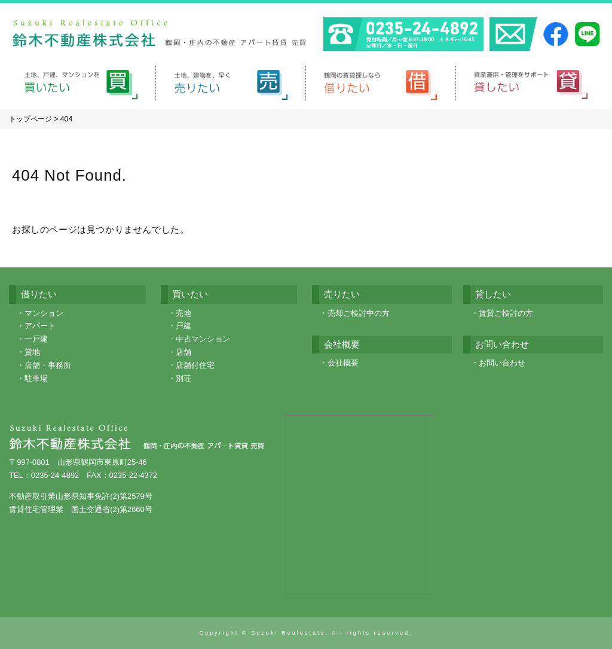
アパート (40, 325)
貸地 (32, 352)
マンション (44, 313)
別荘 (183, 378)
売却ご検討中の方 (359, 313)
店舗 (183, 352)
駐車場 (36, 378)
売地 (183, 313)
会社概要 (343, 362)
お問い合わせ (502, 362)
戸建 (183, 325)
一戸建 (36, 338)
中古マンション (203, 338)
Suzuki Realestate (288, 633)
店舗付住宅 (195, 365)
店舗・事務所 (48, 365)
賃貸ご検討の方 (506, 313)
